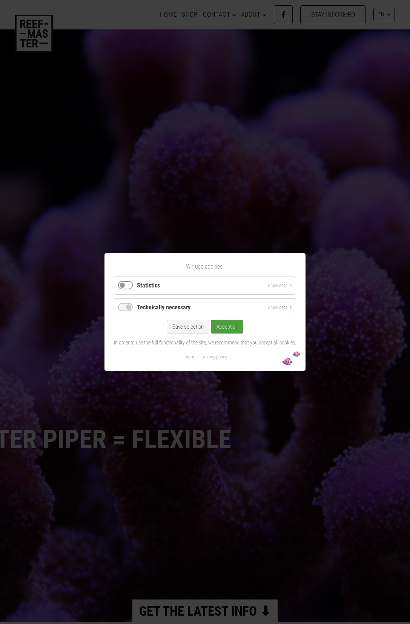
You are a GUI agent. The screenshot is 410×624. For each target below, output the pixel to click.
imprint (190, 357)
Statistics (148, 285)
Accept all (227, 326)
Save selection (188, 326)
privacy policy (214, 357)
